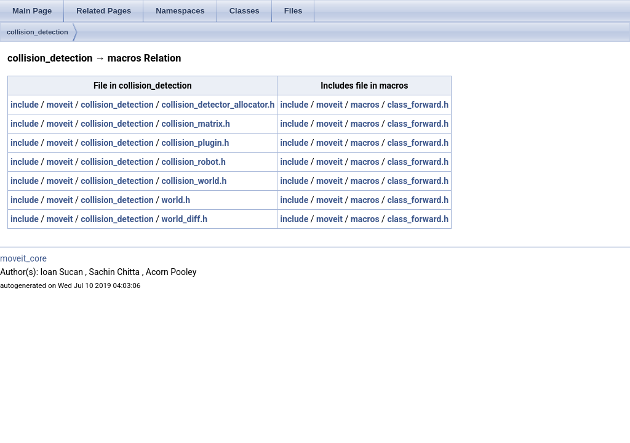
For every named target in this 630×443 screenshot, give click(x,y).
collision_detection (37, 32)
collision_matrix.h (195, 124)
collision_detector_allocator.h (217, 105)
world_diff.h (184, 219)
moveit (60, 105)
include (24, 105)
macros (365, 105)
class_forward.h (418, 105)
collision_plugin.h (195, 143)
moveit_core (23, 258)
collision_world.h (193, 181)
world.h (175, 200)
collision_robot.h (193, 162)
